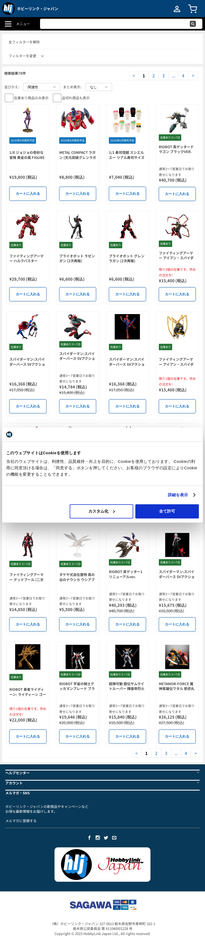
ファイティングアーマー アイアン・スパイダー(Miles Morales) (176, 257)
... (173, 75)
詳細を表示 (178, 495)
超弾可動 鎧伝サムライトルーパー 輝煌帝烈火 (126, 686)
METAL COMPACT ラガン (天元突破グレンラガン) (77, 157)
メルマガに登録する (21, 820)
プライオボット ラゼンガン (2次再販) (77, 258)
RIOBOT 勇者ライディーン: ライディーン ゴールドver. (27, 694)
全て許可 (167, 511)
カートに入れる (28, 194)
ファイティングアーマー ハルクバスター (26, 258)
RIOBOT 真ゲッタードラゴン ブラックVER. (176, 149)
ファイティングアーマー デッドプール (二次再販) (26, 579)
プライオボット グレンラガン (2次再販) (126, 258)
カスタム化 (101, 511)
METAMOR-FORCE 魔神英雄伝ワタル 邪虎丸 (176, 686)
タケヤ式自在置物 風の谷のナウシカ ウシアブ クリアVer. (77, 579)
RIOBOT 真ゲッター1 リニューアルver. (126, 574)
